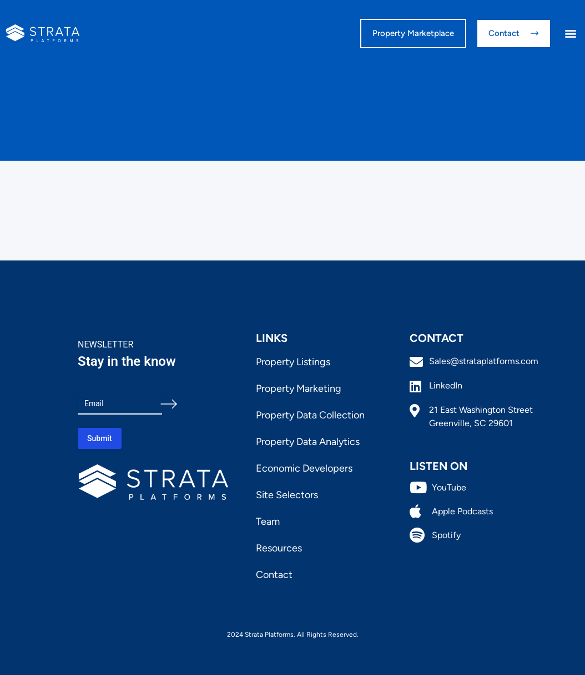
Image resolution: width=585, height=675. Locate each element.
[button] (570, 33)
